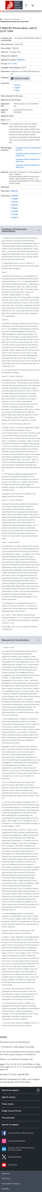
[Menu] (32, 5)
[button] (21, 230)
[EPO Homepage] (14, 5)
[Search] (26, 5)
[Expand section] (38, 1090)
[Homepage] (1, 19)
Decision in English (20, 78)
